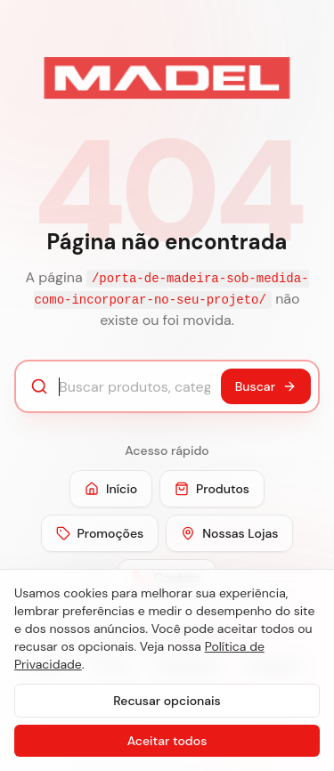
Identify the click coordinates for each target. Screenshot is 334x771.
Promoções (100, 533)
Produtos (212, 489)
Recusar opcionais (166, 701)
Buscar (266, 386)
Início (111, 489)
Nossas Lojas (229, 533)
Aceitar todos (167, 741)
